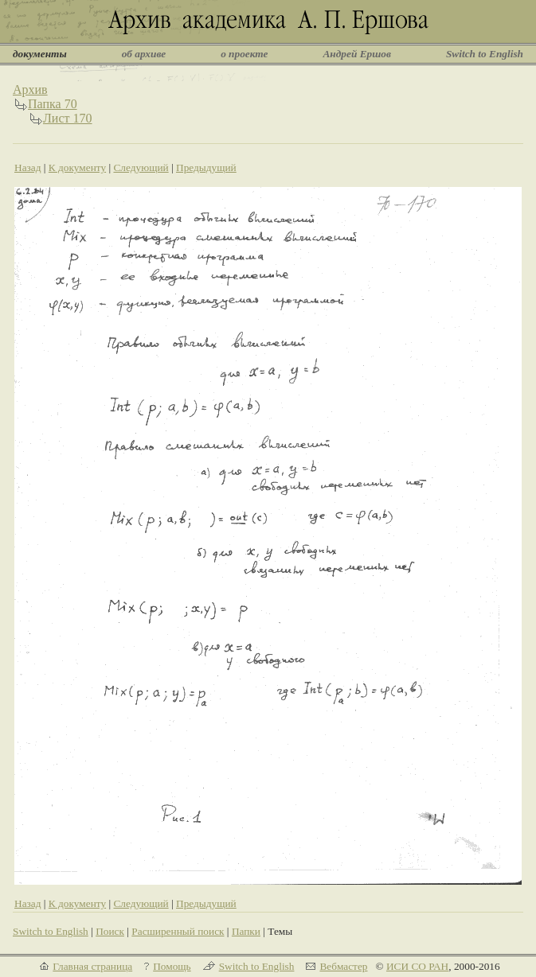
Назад (27, 167)
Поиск (110, 931)
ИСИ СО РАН (417, 966)
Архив (30, 89)
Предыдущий (206, 167)
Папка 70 (52, 104)
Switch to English (484, 54)
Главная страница (92, 966)
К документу (77, 167)
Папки (246, 931)
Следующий (140, 167)
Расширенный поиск (177, 931)
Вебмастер (343, 966)
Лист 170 (67, 118)
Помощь (171, 966)
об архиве (144, 54)
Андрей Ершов (357, 54)
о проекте (244, 54)
